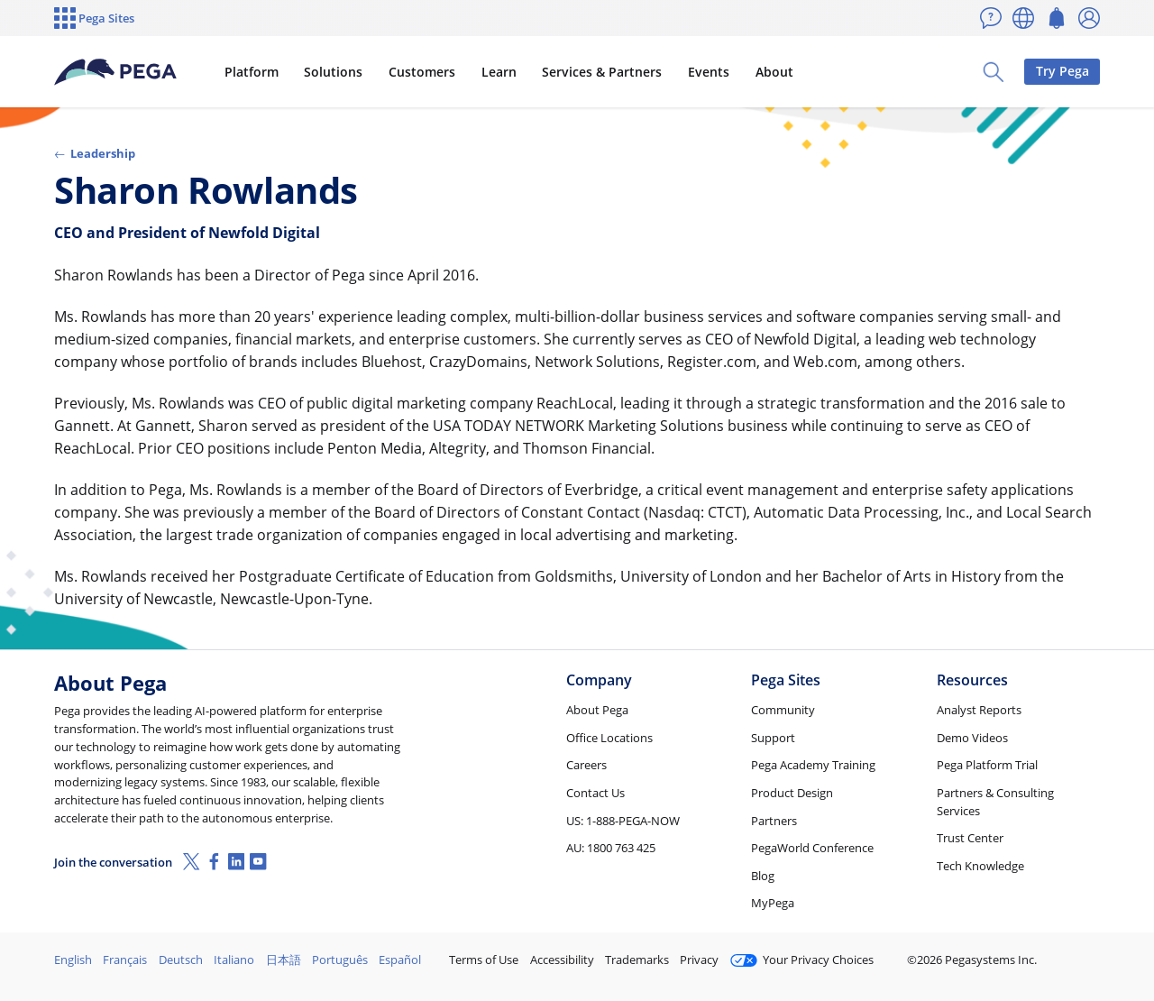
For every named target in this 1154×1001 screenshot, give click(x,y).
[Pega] (116, 72)
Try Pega (1062, 70)
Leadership (94, 153)
